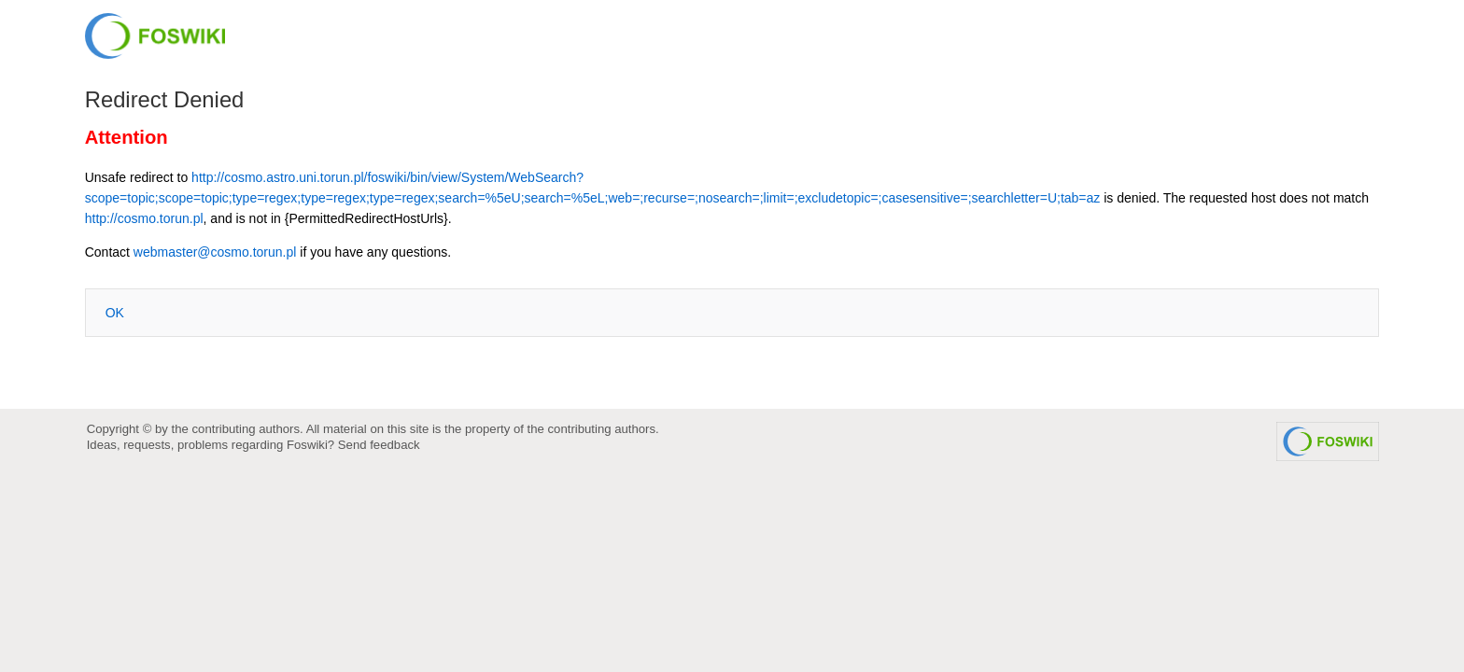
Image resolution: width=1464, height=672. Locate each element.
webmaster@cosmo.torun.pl (215, 252)
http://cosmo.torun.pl (144, 218)
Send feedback (379, 445)
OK (115, 312)
